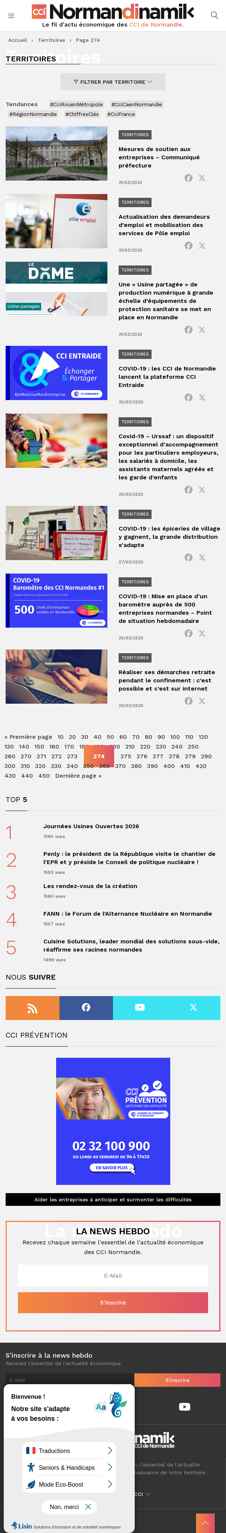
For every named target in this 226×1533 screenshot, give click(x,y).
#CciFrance (121, 114)
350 (88, 765)
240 (177, 746)
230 (161, 746)
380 (136, 765)
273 (72, 756)
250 (193, 746)
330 (56, 765)
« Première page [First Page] (28, 736)
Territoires (51, 40)
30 (84, 736)
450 (44, 775)
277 (158, 756)
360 (104, 765)
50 (110, 736)
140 (24, 746)
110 (189, 736)
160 (54, 746)
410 (185, 765)
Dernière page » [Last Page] (78, 775)
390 (152, 765)
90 (161, 736)
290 (206, 756)
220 (145, 746)
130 (9, 746)
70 (136, 736)
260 (9, 756)
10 (61, 736)
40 (97, 736)
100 (175, 736)
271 (41, 756)
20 (72, 736)
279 (190, 756)
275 (125, 756)
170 (69, 746)
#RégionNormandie (33, 114)
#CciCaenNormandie (137, 104)
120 (203, 736)
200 (114, 746)
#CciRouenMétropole (76, 104)
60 (123, 736)
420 (201, 765)
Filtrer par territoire (113, 82)
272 (56, 756)
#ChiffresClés (82, 114)
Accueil (17, 40)
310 (25, 765)
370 (120, 765)
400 (169, 765)
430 (10, 775)
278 (174, 756)
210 (130, 746)
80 (148, 736)
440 (27, 775)
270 (26, 756)
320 (40, 765)
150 (39, 746)
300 (9, 765)
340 (72, 765)
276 (142, 756)
